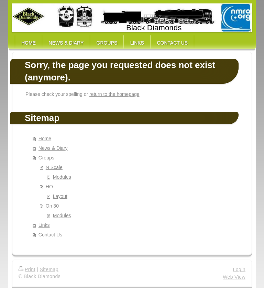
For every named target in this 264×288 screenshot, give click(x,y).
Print (27, 269)
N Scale (54, 167)
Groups (46, 157)
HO (49, 186)
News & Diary (53, 148)
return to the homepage (114, 94)
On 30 (52, 206)
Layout (60, 196)
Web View (234, 277)
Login (239, 269)
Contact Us (50, 234)
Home (44, 138)
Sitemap (49, 269)
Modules (62, 177)
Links (44, 225)
